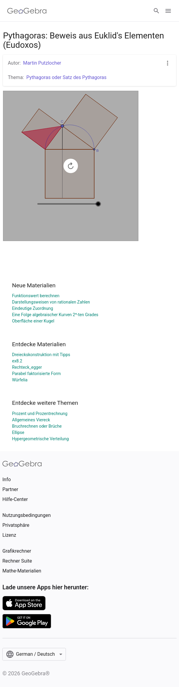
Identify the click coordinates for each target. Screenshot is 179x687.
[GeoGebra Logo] (27, 11)
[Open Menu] (168, 10)
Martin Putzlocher (42, 63)
